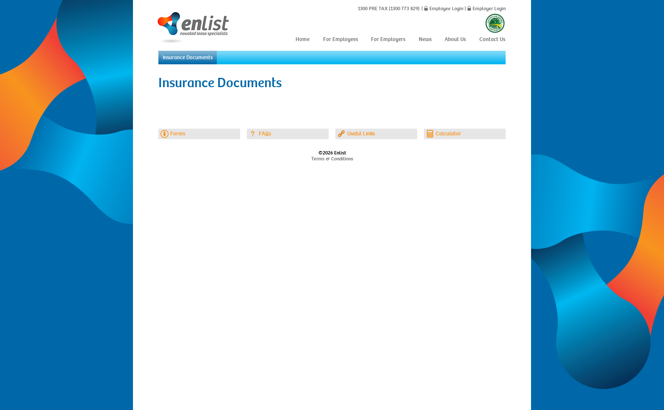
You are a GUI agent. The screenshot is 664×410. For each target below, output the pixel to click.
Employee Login (446, 8)
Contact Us (492, 39)
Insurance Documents (188, 57)
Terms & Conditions (332, 159)
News (425, 39)
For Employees (340, 39)
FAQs (265, 133)
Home (303, 39)
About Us (455, 39)
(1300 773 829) (403, 8)
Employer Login (489, 8)
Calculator (448, 133)
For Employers (388, 39)
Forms (177, 133)
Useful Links (361, 133)
